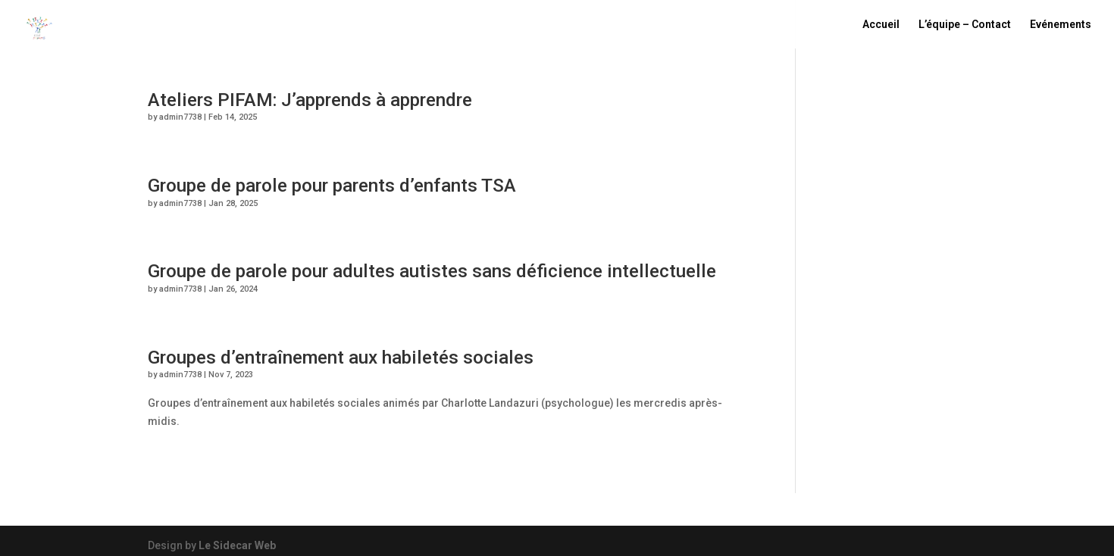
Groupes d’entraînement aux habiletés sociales (341, 357)
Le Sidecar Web (237, 545)
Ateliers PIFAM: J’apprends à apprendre (310, 100)
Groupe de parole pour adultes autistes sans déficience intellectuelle (432, 271)
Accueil (881, 24)
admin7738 (180, 117)
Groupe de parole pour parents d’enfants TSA (332, 185)
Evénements (1060, 24)
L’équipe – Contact (964, 24)
